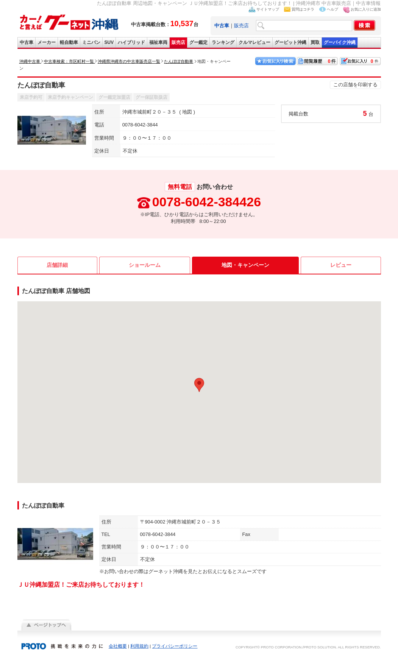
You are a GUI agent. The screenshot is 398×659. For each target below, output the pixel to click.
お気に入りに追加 (366, 9)
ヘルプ (332, 9)
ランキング (223, 42)
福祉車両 (158, 42)
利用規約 (139, 646)
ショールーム (145, 265)
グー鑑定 (198, 42)
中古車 (26, 42)
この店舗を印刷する (355, 84)
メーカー (46, 42)
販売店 (241, 25)
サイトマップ (267, 9)
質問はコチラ (303, 9)
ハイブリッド (131, 42)
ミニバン (91, 42)
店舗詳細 (57, 265)
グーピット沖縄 (290, 42)
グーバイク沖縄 (340, 42)
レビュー (340, 265)
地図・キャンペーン (245, 265)
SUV (109, 42)
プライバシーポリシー (174, 646)
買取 (315, 42)
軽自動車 (69, 42)
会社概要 (118, 646)
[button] (199, 385)
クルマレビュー (254, 42)
